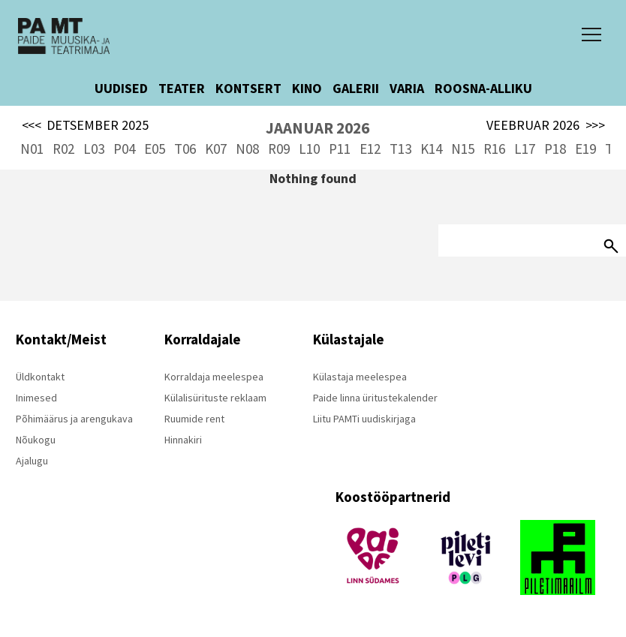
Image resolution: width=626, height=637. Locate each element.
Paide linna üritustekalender (375, 397)
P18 (555, 149)
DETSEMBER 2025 (85, 125)
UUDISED (121, 88)
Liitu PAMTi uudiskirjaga (364, 418)
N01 (32, 149)
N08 (247, 149)
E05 (154, 149)
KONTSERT (248, 88)
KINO (307, 88)
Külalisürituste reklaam (215, 397)
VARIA (407, 88)
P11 (340, 149)
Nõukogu (36, 439)
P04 (124, 149)
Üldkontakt (40, 376)
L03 (93, 149)
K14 (431, 149)
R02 (63, 149)
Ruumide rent (194, 418)
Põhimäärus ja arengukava (74, 418)
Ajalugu (32, 460)
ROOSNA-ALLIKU (483, 88)
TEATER (181, 88)
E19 (585, 149)
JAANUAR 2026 (317, 128)
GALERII (356, 88)
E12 (370, 149)
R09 (279, 149)
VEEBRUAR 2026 (545, 125)
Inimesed (36, 397)
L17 (524, 149)
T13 (400, 149)
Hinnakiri (183, 439)
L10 (309, 149)
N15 (462, 149)
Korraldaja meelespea (213, 376)
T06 (185, 149)
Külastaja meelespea (360, 376)
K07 (216, 149)
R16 (494, 149)
